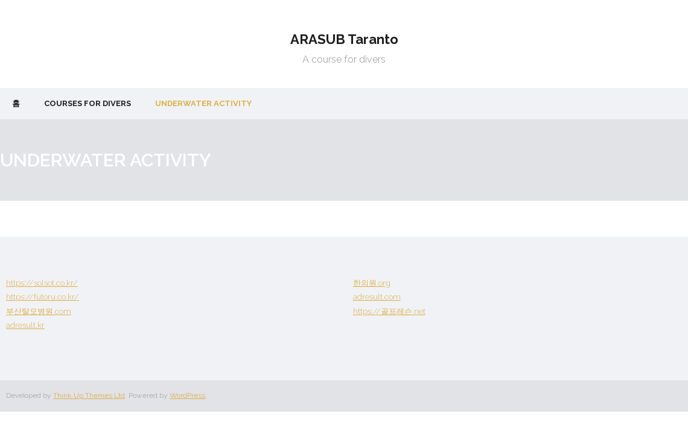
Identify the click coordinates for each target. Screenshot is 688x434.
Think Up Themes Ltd (89, 395)
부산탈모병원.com (38, 311)
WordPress (187, 395)
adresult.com (377, 296)
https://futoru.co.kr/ (42, 296)
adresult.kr (25, 325)
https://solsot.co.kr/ (42, 283)
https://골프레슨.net (389, 311)
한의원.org (371, 283)
